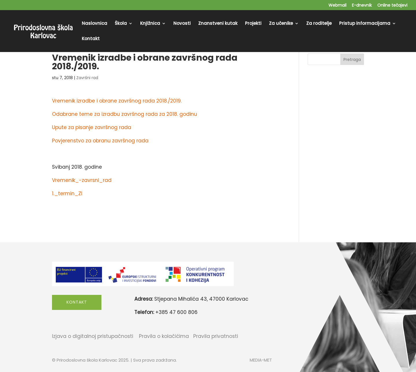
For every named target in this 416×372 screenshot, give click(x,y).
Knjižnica (150, 23)
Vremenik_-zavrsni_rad (82, 180)
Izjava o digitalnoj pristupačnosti (92, 336)
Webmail (337, 5)
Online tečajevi (392, 5)
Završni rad (87, 78)
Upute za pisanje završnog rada (91, 127)
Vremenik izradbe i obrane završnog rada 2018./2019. (117, 100)
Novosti (182, 23)
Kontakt (91, 39)
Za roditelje (319, 23)
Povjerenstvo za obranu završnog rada (100, 140)
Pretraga (352, 59)
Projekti (253, 23)
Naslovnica (94, 23)
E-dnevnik (362, 5)
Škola (121, 23)
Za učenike (281, 23)
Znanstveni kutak (217, 23)
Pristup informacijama (364, 23)
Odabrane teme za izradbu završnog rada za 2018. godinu (124, 114)
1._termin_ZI (67, 193)
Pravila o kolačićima (164, 336)
